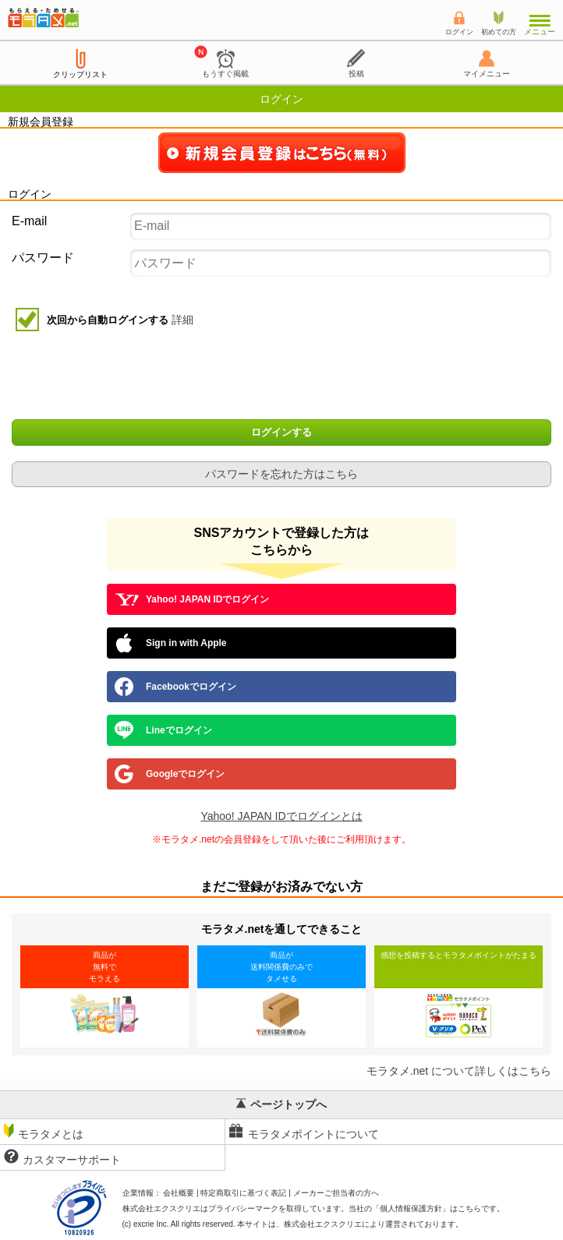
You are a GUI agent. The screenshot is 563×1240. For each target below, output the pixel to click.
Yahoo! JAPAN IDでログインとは (281, 816)
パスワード (43, 257)
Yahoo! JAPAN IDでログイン (192, 599)
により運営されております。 (373, 1224)
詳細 (182, 319)
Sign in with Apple (171, 643)
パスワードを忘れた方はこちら (281, 474)
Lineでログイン (163, 730)
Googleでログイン (170, 774)
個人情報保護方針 (411, 1208)
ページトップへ (281, 1104)
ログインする (281, 432)
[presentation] (283, 377)
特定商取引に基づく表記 (243, 1193)
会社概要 (178, 1193)
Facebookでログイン (175, 686)
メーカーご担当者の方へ (336, 1193)
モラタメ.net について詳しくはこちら (458, 1071)
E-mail (29, 221)
